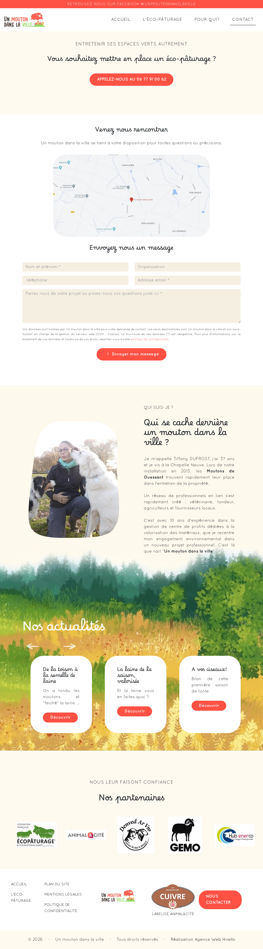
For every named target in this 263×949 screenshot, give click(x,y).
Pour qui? (207, 20)
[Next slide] (67, 646)
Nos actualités (63, 630)
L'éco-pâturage (162, 20)
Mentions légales (63, 894)
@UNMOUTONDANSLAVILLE (168, 4)
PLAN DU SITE (57, 884)
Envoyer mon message (131, 354)
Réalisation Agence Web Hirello (203, 940)
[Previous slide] (30, 647)
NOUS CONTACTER (218, 900)
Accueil (120, 20)
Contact (243, 20)
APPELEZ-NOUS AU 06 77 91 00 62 (131, 79)
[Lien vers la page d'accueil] (24, 19)
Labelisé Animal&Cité (173, 914)
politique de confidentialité (149, 339)
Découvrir (60, 717)
